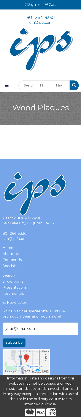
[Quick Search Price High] (62, 85)
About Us (11, 254)
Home (8, 248)
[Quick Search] (28, 85)
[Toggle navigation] (6, 85)
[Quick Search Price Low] (46, 85)
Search (9, 275)
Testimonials (13, 293)
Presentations (15, 287)
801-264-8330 (41, 17)
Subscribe (14, 342)
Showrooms (13, 281)
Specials (9, 266)
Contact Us (12, 260)
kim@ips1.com (40, 22)
